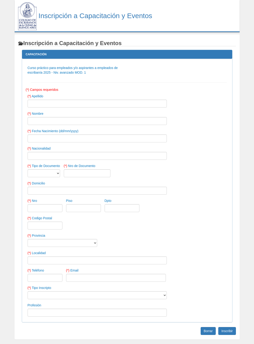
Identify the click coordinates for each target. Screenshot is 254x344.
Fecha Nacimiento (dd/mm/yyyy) (53, 131)
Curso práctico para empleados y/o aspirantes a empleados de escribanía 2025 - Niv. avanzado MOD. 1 (73, 70)
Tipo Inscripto (39, 288)
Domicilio (36, 183)
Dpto (108, 201)
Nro (32, 201)
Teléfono (36, 270)
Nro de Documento (79, 166)
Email (72, 270)
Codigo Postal (40, 218)
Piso (69, 201)
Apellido (35, 96)
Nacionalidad (39, 148)
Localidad (37, 253)
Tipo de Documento (44, 166)
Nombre (35, 113)
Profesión (34, 305)
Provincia (36, 235)
